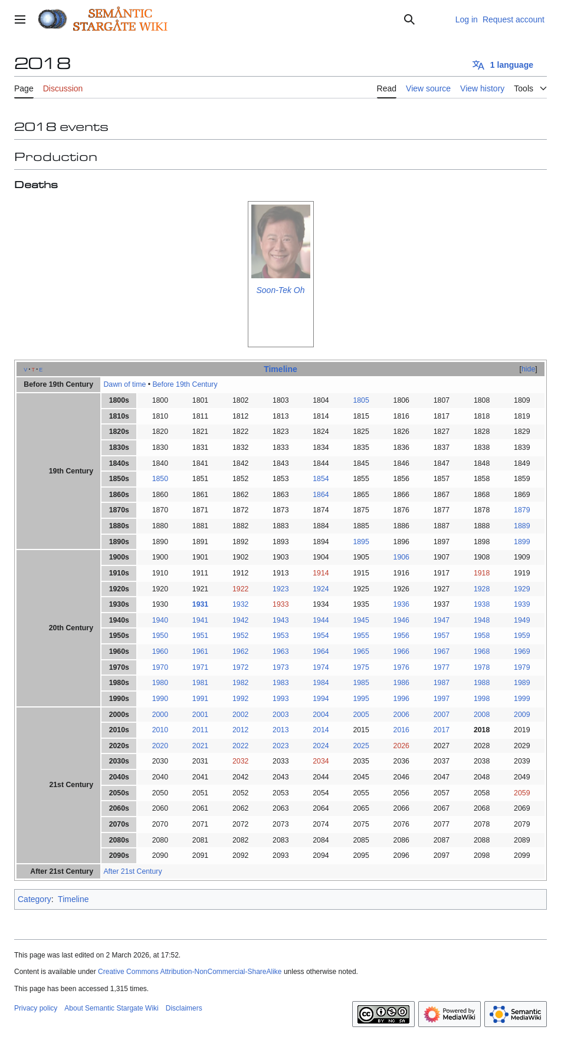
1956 (401, 635)
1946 (401, 620)
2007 (442, 714)
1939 (522, 604)
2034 (321, 761)
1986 (401, 683)
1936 (401, 604)
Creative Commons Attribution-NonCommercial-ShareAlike (189, 972)
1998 (482, 699)
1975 (361, 667)
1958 (482, 635)
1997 (442, 699)
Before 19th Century (184, 384)
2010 (160, 730)
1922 (240, 589)
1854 (321, 479)
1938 (482, 604)
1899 (522, 542)
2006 (401, 714)
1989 (522, 683)
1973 (280, 667)
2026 (401, 746)
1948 (482, 620)
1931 (200, 604)
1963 (280, 651)
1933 (280, 604)
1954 (321, 635)
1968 (482, 651)
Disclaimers (184, 1008)
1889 (522, 526)
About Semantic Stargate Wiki (111, 1008)
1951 (200, 635)
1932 (240, 604)
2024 (321, 746)
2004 (321, 714)
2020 (160, 746)
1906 (401, 557)
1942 (240, 620)
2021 (200, 746)
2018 (482, 730)
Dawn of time (124, 384)
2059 (522, 793)
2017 (442, 730)
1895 (361, 542)
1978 (482, 667)
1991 (200, 699)
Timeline (280, 369)
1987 (442, 683)
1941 (200, 620)
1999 (522, 699)
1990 (160, 699)
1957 (442, 635)
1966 (401, 651)
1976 (401, 667)
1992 (240, 699)
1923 (280, 589)
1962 (240, 651)
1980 (160, 683)
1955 (361, 635)
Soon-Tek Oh (281, 290)
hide (528, 369)
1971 (200, 667)
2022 (240, 746)
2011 (200, 730)
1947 (442, 620)
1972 (240, 667)
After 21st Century (132, 871)
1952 (240, 635)
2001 (200, 714)
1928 (482, 589)
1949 (522, 620)
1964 (321, 651)
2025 (361, 746)
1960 (160, 651)
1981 (200, 683)
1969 (522, 651)
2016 (401, 730)
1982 (240, 683)
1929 (522, 589)
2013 (280, 730)
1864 (321, 495)
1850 (160, 479)
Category (34, 899)
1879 (522, 510)
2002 (240, 714)
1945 (361, 620)
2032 (240, 761)
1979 (522, 667)
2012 (240, 730)
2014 (321, 730)
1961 (200, 651)
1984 (321, 683)
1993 (280, 699)
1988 (482, 683)
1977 (442, 667)
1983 (280, 683)
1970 (160, 667)
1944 (321, 620)
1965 (361, 651)
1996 (401, 699)
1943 (280, 620)
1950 (160, 635)
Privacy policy (35, 1008)
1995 (361, 699)
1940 (160, 620)
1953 (280, 635)
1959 (522, 635)
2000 (160, 714)
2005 (361, 714)
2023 (280, 746)
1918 (482, 573)
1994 (321, 699)
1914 (321, 573)
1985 (361, 683)
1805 (361, 400)
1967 (442, 651)
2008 (482, 714)
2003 (280, 714)
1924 (321, 589)
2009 (522, 714)
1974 (321, 667)
